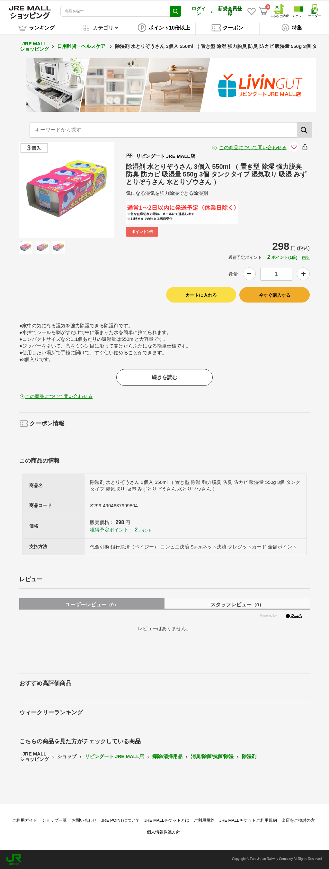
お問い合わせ (84, 820)
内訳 (306, 257)
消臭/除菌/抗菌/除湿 (212, 756)
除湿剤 (249, 756)
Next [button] (90, 190)
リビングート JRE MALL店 (114, 756)
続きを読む (164, 377)
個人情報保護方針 (163, 831)
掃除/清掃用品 (167, 756)
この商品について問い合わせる (253, 147)
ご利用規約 (204, 820)
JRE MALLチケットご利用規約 (248, 820)
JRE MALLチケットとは (166, 820)
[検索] (304, 130)
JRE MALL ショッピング (34, 46)
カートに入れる (201, 295)
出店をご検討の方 (298, 820)
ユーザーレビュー (92, 604)
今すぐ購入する (274, 295)
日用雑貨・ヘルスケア (82, 46)
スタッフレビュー (237, 604)
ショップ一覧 (54, 820)
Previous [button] (44, 190)
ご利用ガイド (24, 820)
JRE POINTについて (120, 820)
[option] (67, 190)
